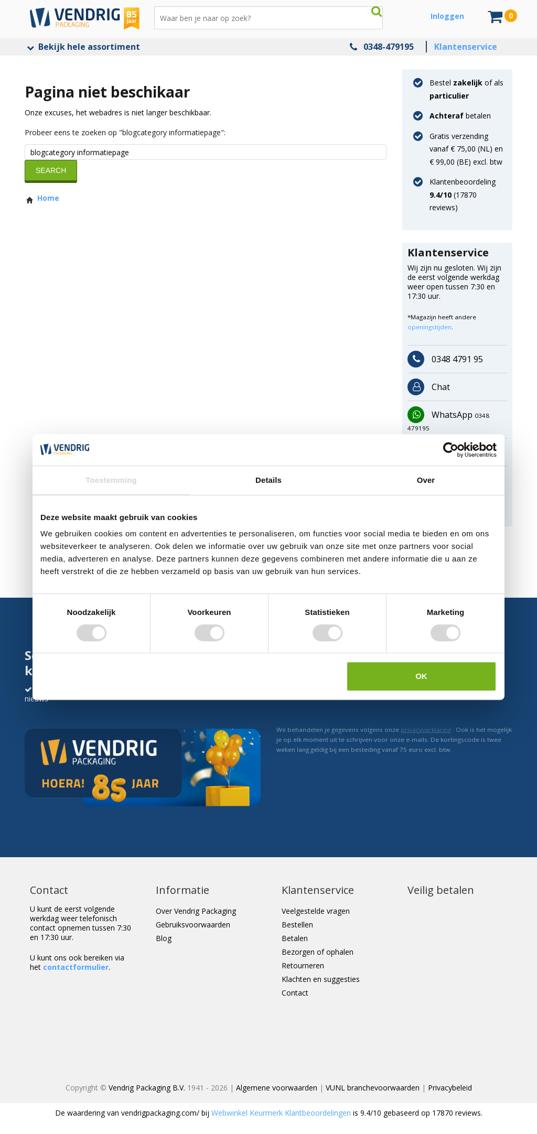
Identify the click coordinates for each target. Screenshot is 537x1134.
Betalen (295, 938)
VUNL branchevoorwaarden (373, 1088)
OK (421, 676)
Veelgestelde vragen (316, 911)
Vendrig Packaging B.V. (147, 1088)
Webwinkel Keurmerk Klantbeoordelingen (281, 1113)
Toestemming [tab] (111, 480)
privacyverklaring (426, 729)
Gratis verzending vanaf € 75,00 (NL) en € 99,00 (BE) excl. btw (466, 149)
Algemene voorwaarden (276, 1088)
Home (42, 198)
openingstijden (429, 327)
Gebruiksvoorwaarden (193, 925)
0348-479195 (388, 46)
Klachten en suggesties (321, 979)
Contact (295, 993)
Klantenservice (465, 46)
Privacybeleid (450, 1088)
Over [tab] (426, 480)
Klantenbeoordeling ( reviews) (462, 194)
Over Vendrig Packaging (196, 911)
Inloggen (447, 16)
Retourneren (303, 965)
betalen (460, 116)
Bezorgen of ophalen (317, 952)
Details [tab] (268, 480)
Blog (163, 938)
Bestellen (297, 925)
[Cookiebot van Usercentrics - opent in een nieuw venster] (451, 450)
